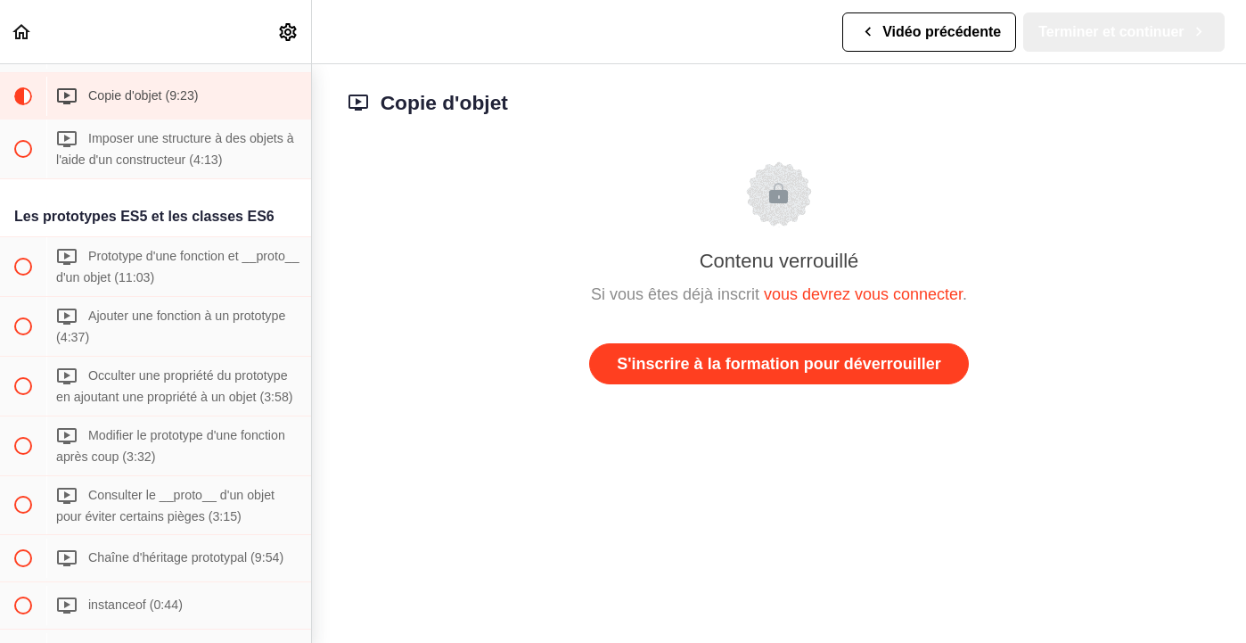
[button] (22, 31)
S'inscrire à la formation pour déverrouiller (778, 364)
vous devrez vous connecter (863, 294)
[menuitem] (288, 31)
